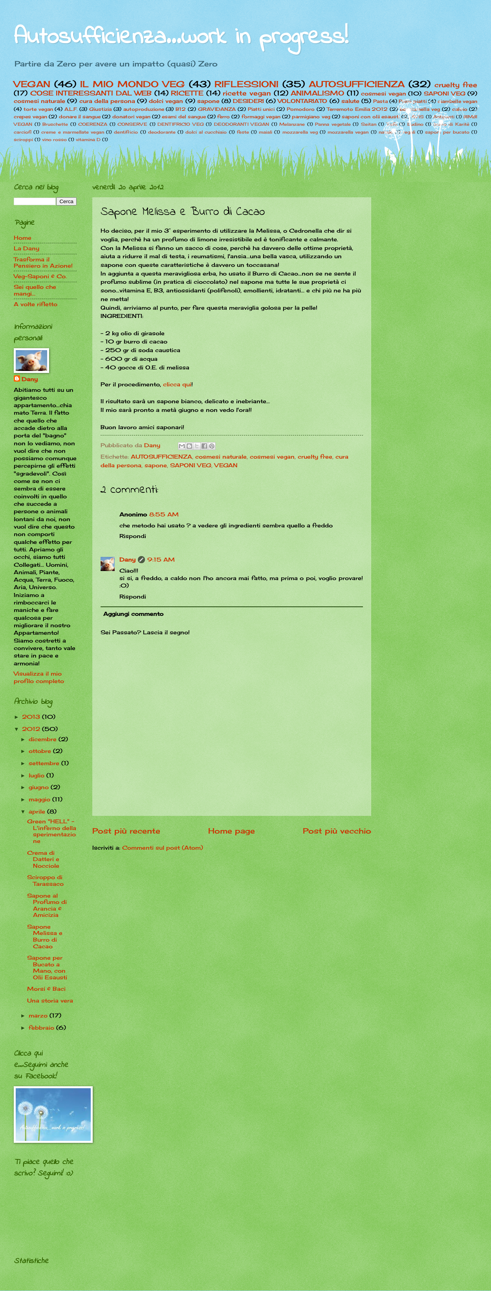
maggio (40, 799)
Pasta (380, 101)
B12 (181, 109)
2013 (32, 716)
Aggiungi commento (133, 613)
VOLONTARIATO (302, 100)
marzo (39, 1015)
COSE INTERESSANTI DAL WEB (91, 93)
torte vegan (38, 109)
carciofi (22, 132)
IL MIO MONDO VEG (132, 84)
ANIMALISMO (317, 93)
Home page (231, 831)
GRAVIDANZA (217, 109)
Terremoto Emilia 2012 (357, 109)
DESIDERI (248, 100)
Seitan (368, 124)
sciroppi (23, 139)
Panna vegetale (333, 124)
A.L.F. (70, 109)
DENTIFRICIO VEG (181, 124)
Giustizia (100, 109)
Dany (127, 559)
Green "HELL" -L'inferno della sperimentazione (51, 831)
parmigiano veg (311, 116)
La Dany (26, 248)
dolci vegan (166, 100)
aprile (38, 811)
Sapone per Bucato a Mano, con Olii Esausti (47, 967)
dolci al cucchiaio (206, 132)
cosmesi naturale (39, 100)
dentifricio (126, 132)
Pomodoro (301, 109)
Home (22, 237)
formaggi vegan (261, 116)
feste (243, 132)
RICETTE (187, 93)
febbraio (42, 1027)
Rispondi (132, 536)
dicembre (44, 739)
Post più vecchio (337, 831)
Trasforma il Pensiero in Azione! (43, 262)
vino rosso (54, 139)
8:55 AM (164, 514)
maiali (265, 132)
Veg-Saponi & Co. (40, 276)
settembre (45, 763)
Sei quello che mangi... (35, 290)
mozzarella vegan (348, 132)
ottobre (41, 750)
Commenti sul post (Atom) (162, 847)
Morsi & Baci (46, 988)
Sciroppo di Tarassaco (45, 880)
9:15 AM (161, 559)
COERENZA (92, 124)
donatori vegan (131, 116)
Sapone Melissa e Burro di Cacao (44, 936)
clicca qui (177, 384)
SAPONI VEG (190, 465)
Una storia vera (50, 1000)
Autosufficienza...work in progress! (181, 37)
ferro (223, 116)
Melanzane (292, 124)
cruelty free (455, 85)
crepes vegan (30, 116)
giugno (40, 787)
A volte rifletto (35, 304)
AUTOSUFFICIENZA (357, 84)
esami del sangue (183, 116)
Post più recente (126, 831)
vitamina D (88, 139)
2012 (32, 728)
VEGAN (32, 84)
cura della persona (107, 100)
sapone (208, 100)
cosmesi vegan (272, 456)
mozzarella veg (300, 132)
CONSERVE (132, 124)
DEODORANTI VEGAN (241, 124)
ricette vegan (247, 93)
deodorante (162, 132)
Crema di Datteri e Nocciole (43, 859)
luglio (37, 775)
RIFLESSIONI (246, 84)
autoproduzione (143, 109)
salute (350, 100)
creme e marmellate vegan (72, 132)
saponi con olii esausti (371, 116)
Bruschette (55, 124)
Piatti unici (261, 109)
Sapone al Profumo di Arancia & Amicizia (47, 905)
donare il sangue (80, 116)
